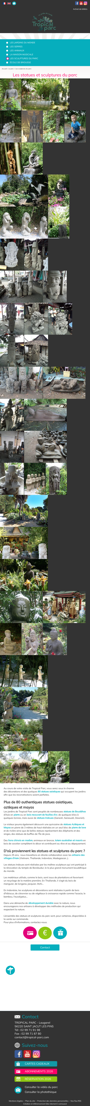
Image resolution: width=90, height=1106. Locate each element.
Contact (45, 947)
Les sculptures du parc (24, 58)
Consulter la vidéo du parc (41, 1087)
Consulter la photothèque (41, 1092)
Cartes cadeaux (37, 1063)
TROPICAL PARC (25, 1022)
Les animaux (17, 50)
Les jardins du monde (22, 42)
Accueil (4, 69)
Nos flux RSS (76, 1101)
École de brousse (20, 62)
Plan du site (30, 1101)
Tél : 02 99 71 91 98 (27, 1030)
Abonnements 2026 (39, 1071)
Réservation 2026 (38, 1079)
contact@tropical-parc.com (32, 1037)
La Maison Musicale (21, 54)
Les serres (16, 46)
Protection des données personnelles (52, 1101)
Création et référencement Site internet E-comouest (45, 1104)
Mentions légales (16, 1101)
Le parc (11, 69)
